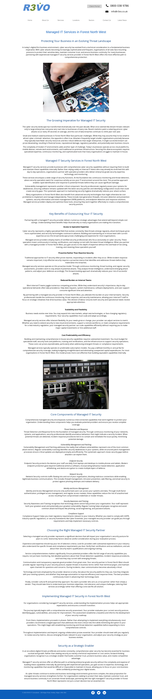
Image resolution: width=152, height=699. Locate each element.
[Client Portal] (94, 6)
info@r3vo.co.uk (119, 11)
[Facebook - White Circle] (93, 692)
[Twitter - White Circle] (98, 692)
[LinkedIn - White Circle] (104, 692)
